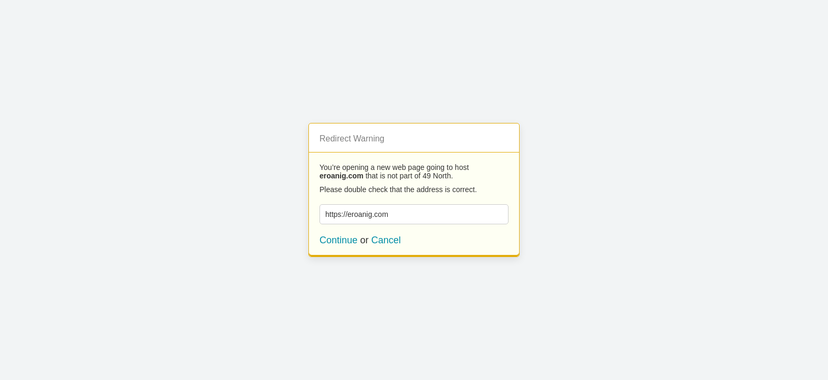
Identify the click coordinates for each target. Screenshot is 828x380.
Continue (338, 240)
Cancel (386, 240)
